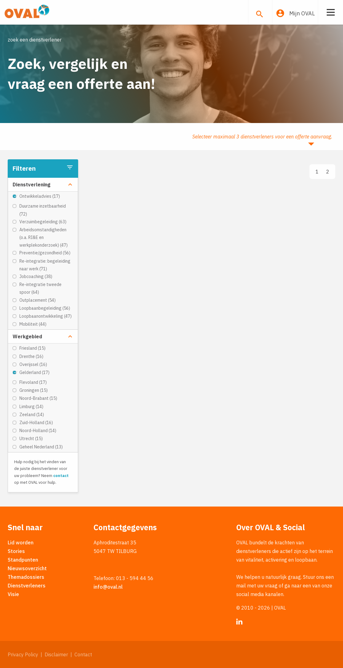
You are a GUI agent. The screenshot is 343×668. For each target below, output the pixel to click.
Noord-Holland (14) (37, 430)
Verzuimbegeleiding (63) (42, 222)
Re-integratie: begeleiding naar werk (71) (44, 265)
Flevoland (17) (33, 382)
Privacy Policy (23, 654)
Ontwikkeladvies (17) (39, 196)
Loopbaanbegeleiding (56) (44, 308)
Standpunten (23, 560)
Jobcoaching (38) (35, 276)
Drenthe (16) (31, 356)
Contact (83, 654)
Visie (13, 594)
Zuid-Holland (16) (36, 422)
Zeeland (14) (31, 414)
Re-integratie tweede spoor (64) (40, 288)
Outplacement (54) (37, 300)
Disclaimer (56, 654)
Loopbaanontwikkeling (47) (45, 316)
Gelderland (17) (34, 372)
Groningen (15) (33, 390)
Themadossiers (26, 577)
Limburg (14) (31, 406)
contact (61, 475)
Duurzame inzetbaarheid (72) (42, 210)
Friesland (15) (32, 348)
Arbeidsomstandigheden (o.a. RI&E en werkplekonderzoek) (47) (43, 237)
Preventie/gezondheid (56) (44, 253)
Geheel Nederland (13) (41, 447)
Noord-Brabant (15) (38, 398)
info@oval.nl (108, 587)
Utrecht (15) (31, 438)
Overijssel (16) (33, 364)
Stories (16, 551)
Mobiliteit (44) (32, 324)
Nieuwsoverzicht (27, 568)
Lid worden (21, 542)
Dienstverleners (27, 586)
